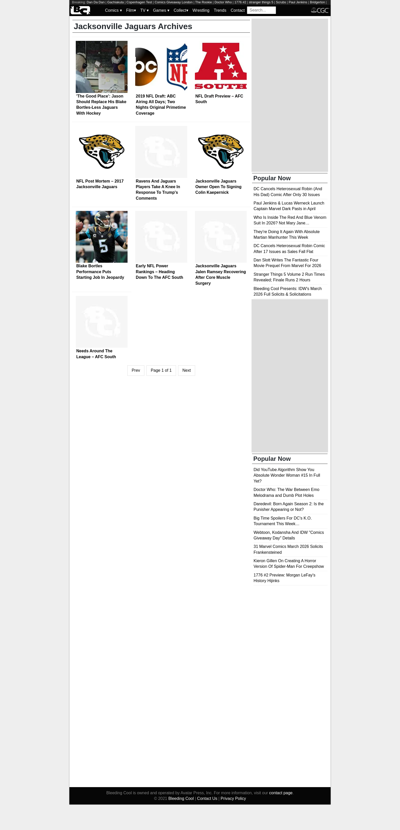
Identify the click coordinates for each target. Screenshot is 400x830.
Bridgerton (317, 2)
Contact (238, 10)
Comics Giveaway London (174, 2)
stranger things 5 (261, 2)
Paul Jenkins (298, 2)
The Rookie (203, 2)
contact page (281, 793)
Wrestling (201, 10)
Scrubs (281, 2)
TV (144, 10)
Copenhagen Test (139, 2)
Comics (113, 10)
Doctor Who (223, 2)
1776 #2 (240, 2)
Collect (181, 10)
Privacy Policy (233, 798)
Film (131, 10)
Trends (220, 10)
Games (161, 10)
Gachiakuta (115, 2)
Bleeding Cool (181, 798)
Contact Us (207, 798)
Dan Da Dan (96, 2)
